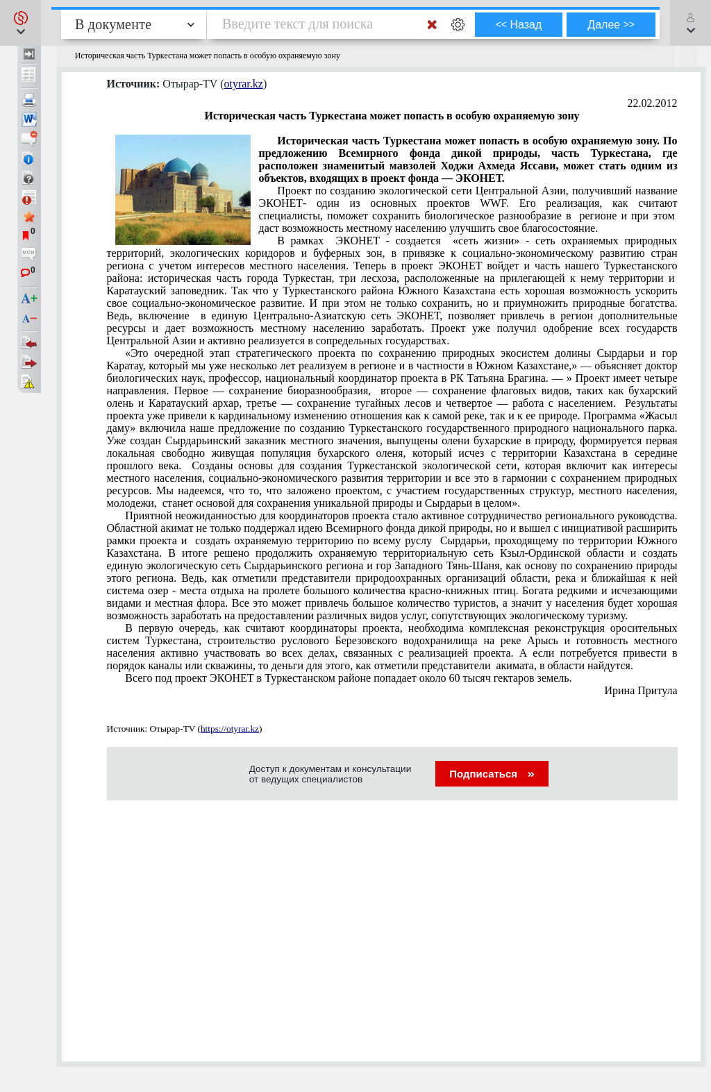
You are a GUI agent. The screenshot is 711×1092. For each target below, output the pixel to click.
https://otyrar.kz (230, 728)
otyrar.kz (243, 84)
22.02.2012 (653, 103)
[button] (20, 23)
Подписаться (492, 774)
